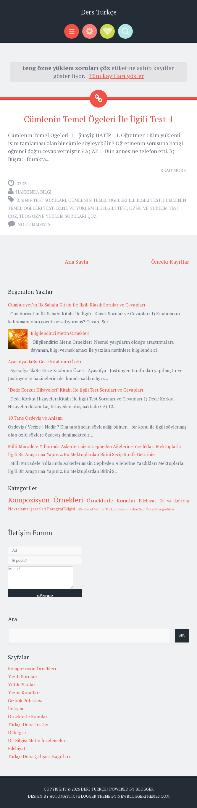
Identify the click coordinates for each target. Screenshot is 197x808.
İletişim (15, 708)
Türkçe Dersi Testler (28, 724)
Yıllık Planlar (21, 684)
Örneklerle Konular (111, 500)
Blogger (144, 789)
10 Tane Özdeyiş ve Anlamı (35, 418)
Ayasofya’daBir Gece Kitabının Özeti (44, 361)
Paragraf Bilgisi (61, 509)
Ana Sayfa (76, 261)
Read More (173, 170)
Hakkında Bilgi (33, 192)
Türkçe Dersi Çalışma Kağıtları (39, 756)
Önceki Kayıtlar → (173, 261)
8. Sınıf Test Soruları (41, 200)
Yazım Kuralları (24, 692)
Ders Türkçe (99, 12)
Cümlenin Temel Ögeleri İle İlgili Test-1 (99, 119)
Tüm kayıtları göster (116, 76)
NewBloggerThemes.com (143, 796)
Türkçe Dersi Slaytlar (121, 509)
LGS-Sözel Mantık (90, 509)
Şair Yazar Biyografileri (156, 509)
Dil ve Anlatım (174, 501)
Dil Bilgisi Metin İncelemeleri (37, 740)
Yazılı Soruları (23, 676)
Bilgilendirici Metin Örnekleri (60, 333)
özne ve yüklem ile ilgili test (91, 208)
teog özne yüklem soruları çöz (58, 216)
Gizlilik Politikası (25, 700)
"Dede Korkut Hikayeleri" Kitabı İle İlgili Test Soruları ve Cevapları (75, 390)
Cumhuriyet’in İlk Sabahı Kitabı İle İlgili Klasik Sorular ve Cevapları (76, 305)
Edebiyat (147, 501)
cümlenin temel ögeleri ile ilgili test (114, 200)
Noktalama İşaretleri (27, 509)
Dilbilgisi (17, 732)
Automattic (62, 796)
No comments (34, 224)
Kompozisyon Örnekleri (45, 499)
